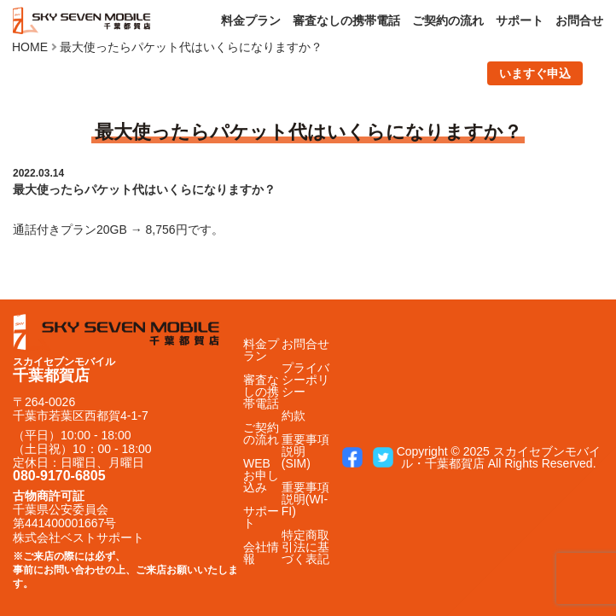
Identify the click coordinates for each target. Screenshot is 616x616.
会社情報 (261, 553)
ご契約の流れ (448, 20)
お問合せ (579, 20)
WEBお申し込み (261, 475)
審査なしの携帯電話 (346, 20)
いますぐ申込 (535, 73)
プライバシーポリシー (305, 379)
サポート (519, 20)
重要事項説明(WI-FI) (305, 499)
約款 (293, 415)
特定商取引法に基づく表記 (305, 547)
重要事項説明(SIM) (305, 451)
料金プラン (251, 20)
